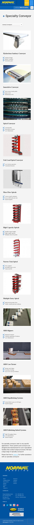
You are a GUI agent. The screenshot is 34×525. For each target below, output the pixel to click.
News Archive (6, 481)
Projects (4, 484)
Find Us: (5, 501)
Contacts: (5, 490)
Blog (4, 486)
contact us (15, 454)
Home (4, 478)
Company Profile (6, 480)
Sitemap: (5, 475)
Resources (15, 478)
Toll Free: (21, 7)
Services (15, 483)
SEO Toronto (5, 522)
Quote (27, 3)
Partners (4, 483)
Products (15, 481)
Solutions (15, 480)
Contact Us (5, 488)
